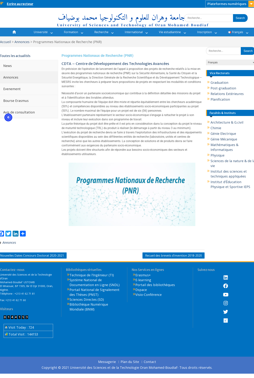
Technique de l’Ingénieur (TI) (92, 275)
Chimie (216, 128)
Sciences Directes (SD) (87, 299)
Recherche (101, 32)
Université (41, 32)
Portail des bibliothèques (155, 285)
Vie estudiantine (170, 32)
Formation (71, 32)
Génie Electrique (223, 133)
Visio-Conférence (148, 294)
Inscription (204, 32)
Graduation (219, 82)
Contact (150, 362)
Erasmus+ (143, 275)
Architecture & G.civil (227, 122)
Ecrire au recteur (20, 4)
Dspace (141, 290)
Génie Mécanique (224, 139)
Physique (217, 155)
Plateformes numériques (226, 4)
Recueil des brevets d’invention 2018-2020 (173, 255)
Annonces (9, 242)
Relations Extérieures (227, 94)
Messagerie (107, 362)
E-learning (143, 280)
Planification (220, 99)
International (134, 32)
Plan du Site (130, 362)
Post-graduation (223, 88)
